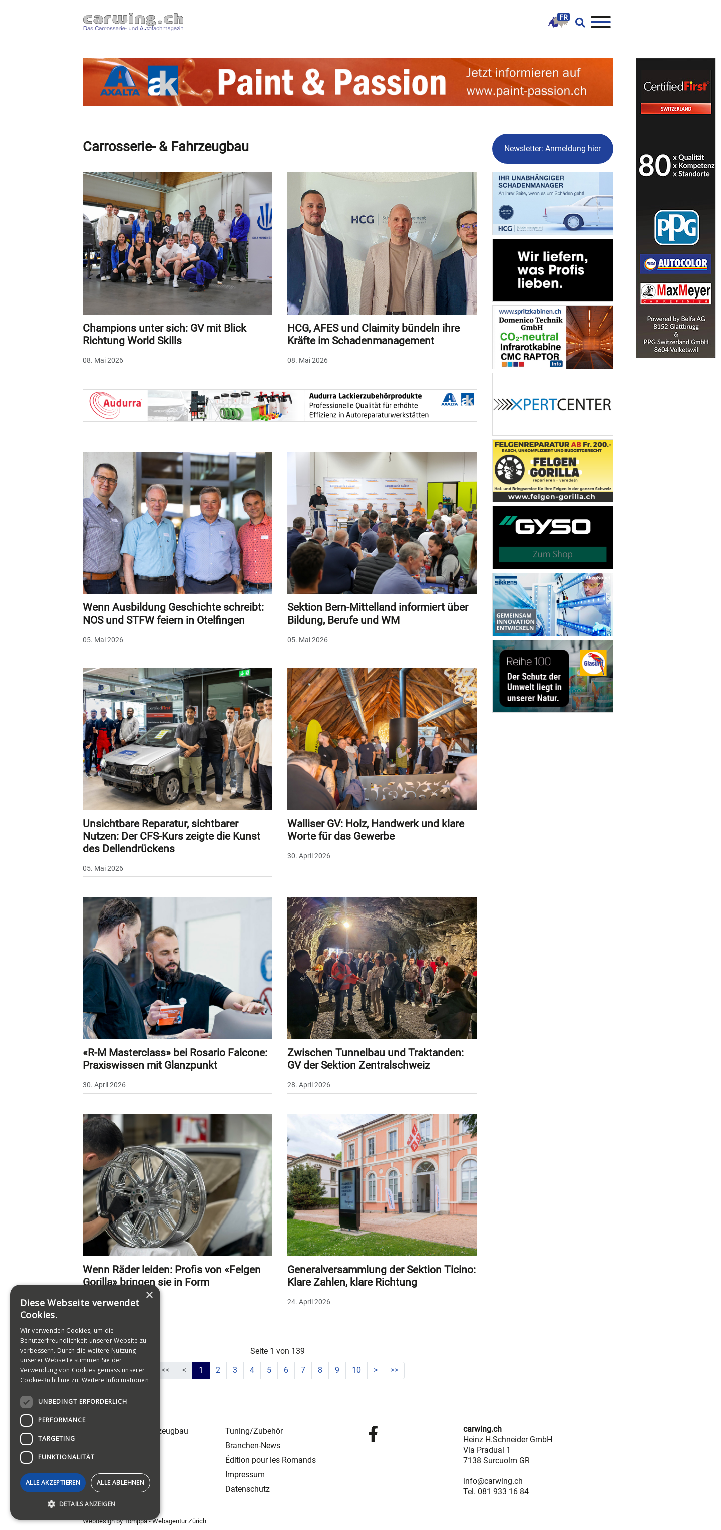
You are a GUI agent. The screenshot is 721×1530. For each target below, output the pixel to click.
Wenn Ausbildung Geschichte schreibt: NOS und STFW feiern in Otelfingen (173, 613)
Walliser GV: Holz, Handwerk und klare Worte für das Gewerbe (375, 830)
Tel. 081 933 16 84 (496, 1491)
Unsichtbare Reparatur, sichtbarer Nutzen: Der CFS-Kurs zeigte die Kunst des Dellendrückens (171, 836)
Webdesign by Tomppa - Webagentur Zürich (144, 1521)
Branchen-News (252, 1445)
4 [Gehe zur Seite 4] (252, 1370)
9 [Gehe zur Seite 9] (337, 1370)
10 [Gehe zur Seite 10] (356, 1370)
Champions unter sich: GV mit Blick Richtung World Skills (164, 334)
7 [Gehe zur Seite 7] (303, 1370)
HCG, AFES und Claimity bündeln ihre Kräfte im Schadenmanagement (373, 334)
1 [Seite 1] (201, 1370)
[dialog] (85, 1402)
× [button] (149, 1295)
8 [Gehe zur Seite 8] (320, 1370)
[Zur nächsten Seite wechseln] (375, 1370)
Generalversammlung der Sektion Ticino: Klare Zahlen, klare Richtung (381, 1276)
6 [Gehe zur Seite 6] (286, 1370)
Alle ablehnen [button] (120, 1482)
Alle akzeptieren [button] (53, 1482)
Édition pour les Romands (270, 1460)
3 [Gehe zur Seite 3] (235, 1370)
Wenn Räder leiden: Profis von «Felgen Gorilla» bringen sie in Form (172, 1276)
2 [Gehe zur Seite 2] (218, 1370)
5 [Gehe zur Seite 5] (269, 1370)
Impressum (245, 1474)
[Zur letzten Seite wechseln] (394, 1370)
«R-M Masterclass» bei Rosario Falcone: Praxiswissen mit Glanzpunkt (175, 1059)
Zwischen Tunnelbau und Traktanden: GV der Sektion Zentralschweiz (375, 1059)
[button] (85, 1504)
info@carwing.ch (493, 1481)
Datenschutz (247, 1489)
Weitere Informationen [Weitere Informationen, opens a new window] (115, 1380)
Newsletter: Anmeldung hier (552, 148)
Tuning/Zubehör (254, 1431)
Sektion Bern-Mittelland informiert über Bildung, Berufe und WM (377, 613)
